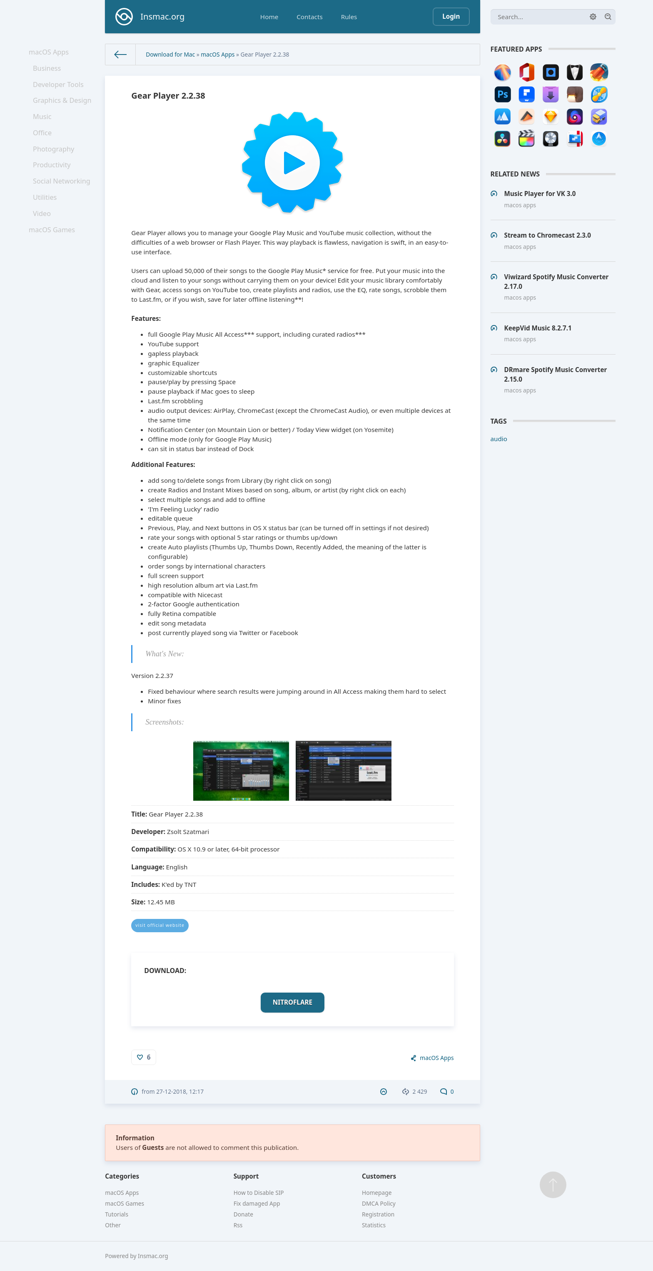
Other (113, 1225)
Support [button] (246, 1176)
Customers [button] (379, 1176)
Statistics (374, 1225)
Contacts (309, 16)
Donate (243, 1214)
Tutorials (116, 1214)
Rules (349, 16)
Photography (55, 163)
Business (49, 71)
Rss (238, 1225)
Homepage (376, 1193)
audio (499, 438)
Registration (378, 1214)
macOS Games (53, 255)
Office (44, 145)
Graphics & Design (63, 108)
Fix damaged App (257, 1203)
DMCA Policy (379, 1203)
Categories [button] (122, 1176)
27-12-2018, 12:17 (180, 1091)
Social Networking (63, 200)
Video (44, 237)
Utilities (47, 218)
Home (269, 16)
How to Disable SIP (259, 1193)
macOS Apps (50, 53)
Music (44, 126)
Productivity (53, 181)
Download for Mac (170, 54)
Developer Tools (59, 90)
